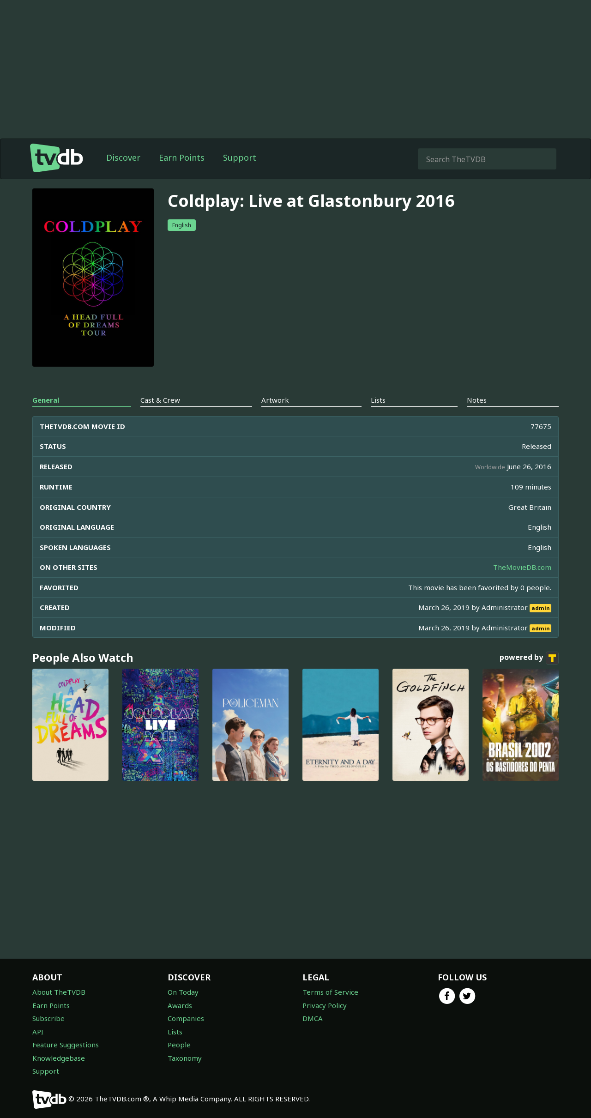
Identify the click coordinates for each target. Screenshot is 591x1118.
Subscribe (48, 1018)
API (37, 1031)
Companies (186, 1018)
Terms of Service (330, 992)
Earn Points (182, 157)
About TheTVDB (58, 992)
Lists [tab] (378, 400)
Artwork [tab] (275, 400)
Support (239, 157)
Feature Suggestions (65, 1044)
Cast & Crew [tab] (160, 400)
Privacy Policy (324, 1005)
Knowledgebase (58, 1058)
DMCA (312, 1018)
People (179, 1044)
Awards (180, 1005)
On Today (183, 992)
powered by (529, 658)
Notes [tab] (477, 400)
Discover (123, 157)
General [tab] (45, 400)
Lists (175, 1031)
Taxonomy (185, 1058)
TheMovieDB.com (522, 567)
